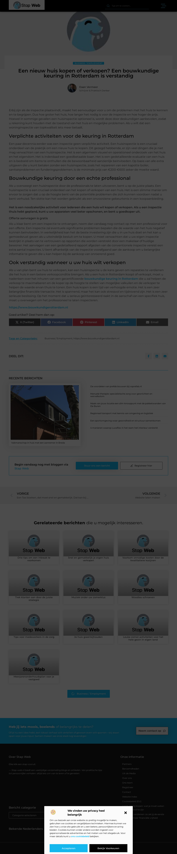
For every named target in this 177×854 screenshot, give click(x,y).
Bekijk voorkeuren (108, 848)
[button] (125, 813)
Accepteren (68, 848)
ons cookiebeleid (80, 836)
